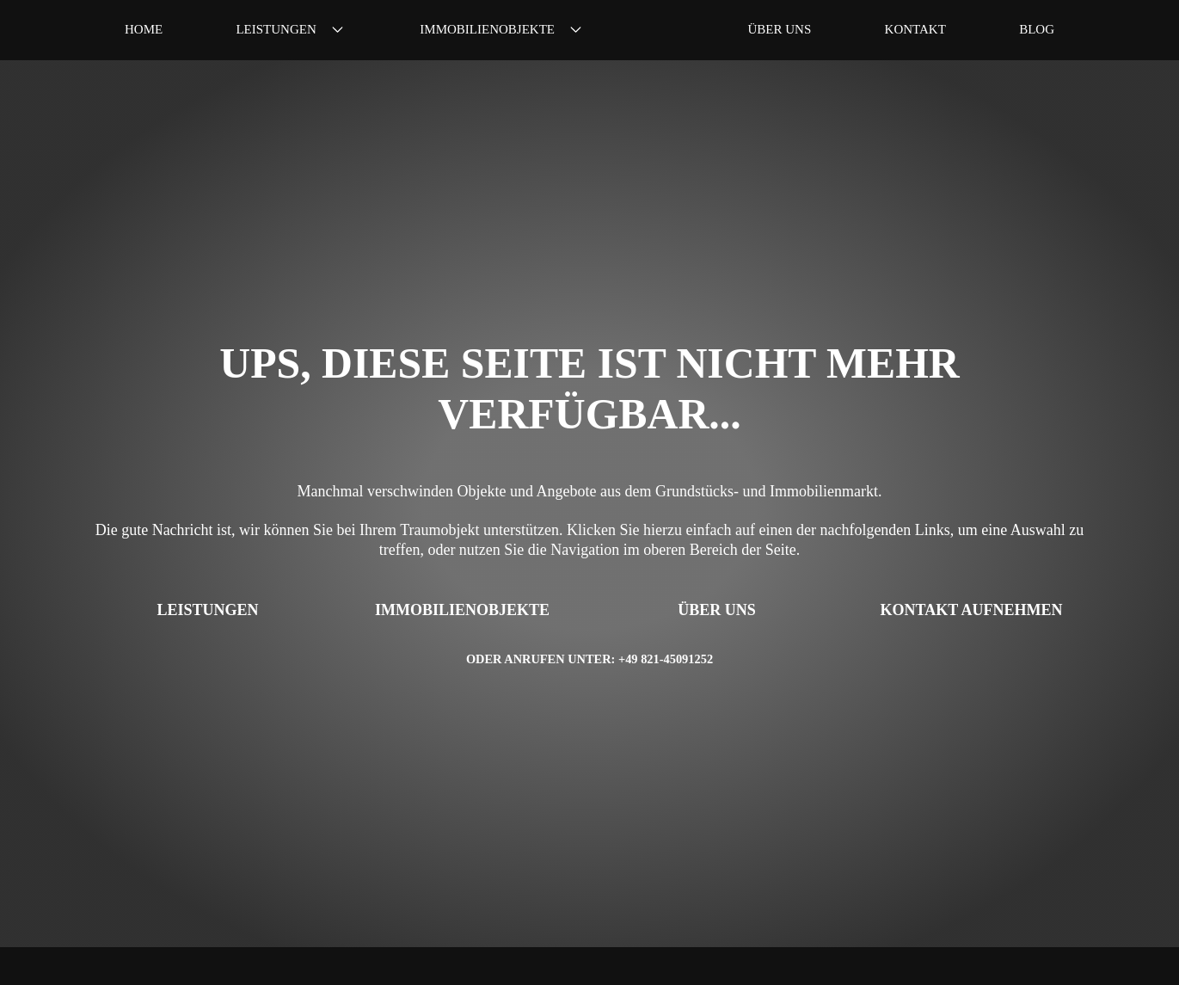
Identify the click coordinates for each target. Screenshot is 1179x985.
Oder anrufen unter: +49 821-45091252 (589, 659)
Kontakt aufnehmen (972, 610)
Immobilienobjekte (502, 30)
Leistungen (291, 30)
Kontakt (915, 29)
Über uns (780, 29)
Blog (1036, 29)
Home (144, 29)
